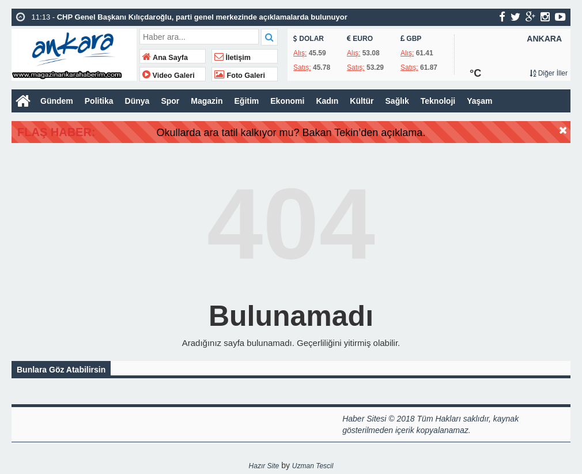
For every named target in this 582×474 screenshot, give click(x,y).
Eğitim (247, 101)
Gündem (56, 101)
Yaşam (479, 101)
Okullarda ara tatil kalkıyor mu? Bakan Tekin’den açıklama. (338, 132)
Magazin (206, 101)
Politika (99, 101)
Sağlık (397, 101)
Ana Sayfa (165, 58)
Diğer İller (549, 73)
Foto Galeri (239, 76)
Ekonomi (287, 101)
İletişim (232, 58)
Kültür (361, 101)
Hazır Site (264, 466)
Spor (170, 101)
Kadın (327, 101)
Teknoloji (438, 101)
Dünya (137, 101)
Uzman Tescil (313, 466)
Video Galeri (168, 76)
